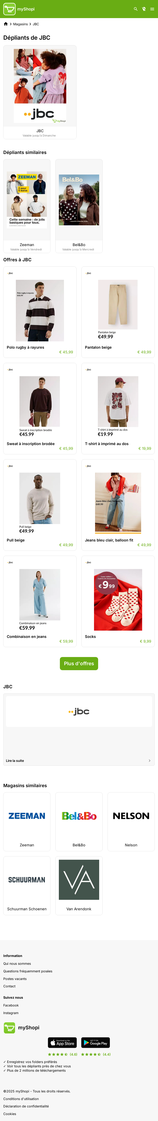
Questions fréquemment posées (27, 971)
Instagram (11, 1013)
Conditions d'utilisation (21, 1099)
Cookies (9, 1114)
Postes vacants (15, 979)
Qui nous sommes (17, 963)
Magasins (20, 24)
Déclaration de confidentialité (26, 1106)
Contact (9, 986)
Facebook (11, 1005)
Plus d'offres (79, 663)
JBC (36, 24)
